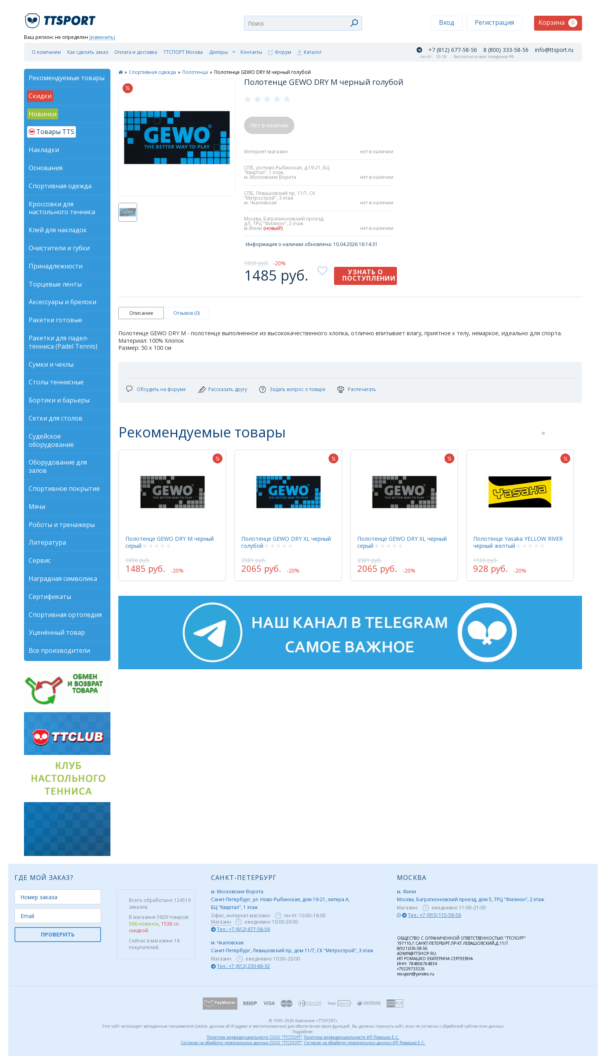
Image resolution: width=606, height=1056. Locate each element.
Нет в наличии (269, 125)
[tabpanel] (172, 515)
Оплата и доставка (135, 52)
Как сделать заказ (87, 52)
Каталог (313, 52)
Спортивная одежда (152, 72)
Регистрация (494, 22)
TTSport (61, 17)
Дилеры (218, 52)
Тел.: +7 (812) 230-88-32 (243, 966)
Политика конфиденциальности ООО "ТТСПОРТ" (255, 1037)
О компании (46, 52)
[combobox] (303, 23)
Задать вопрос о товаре (297, 389)
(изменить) (102, 37)
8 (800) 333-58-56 (506, 50)
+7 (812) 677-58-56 (452, 50)
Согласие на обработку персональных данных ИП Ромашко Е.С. (364, 1042)
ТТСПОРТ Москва (183, 52)
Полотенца (195, 72)
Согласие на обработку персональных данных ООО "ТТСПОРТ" (242, 1042)
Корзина (557, 22)
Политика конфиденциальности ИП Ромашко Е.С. (351, 1037)
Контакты (251, 52)
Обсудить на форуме (161, 389)
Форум (283, 52)
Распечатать (362, 389)
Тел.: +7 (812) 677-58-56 (243, 929)
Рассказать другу (227, 389)
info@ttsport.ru (554, 50)
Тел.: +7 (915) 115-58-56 (434, 915)
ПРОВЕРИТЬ (58, 934)
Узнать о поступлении (369, 275)
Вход (446, 22)
